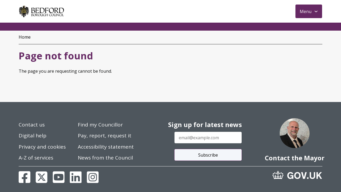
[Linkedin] (76, 177)
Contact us (32, 124)
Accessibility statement (106, 146)
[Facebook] (24, 177)
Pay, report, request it (104, 135)
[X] (41, 177)
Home (25, 37)
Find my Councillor (100, 124)
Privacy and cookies (42, 146)
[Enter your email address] (208, 138)
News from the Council (105, 157)
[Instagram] (93, 177)
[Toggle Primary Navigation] (308, 11)
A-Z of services (36, 157)
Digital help (32, 135)
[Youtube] (58, 177)
